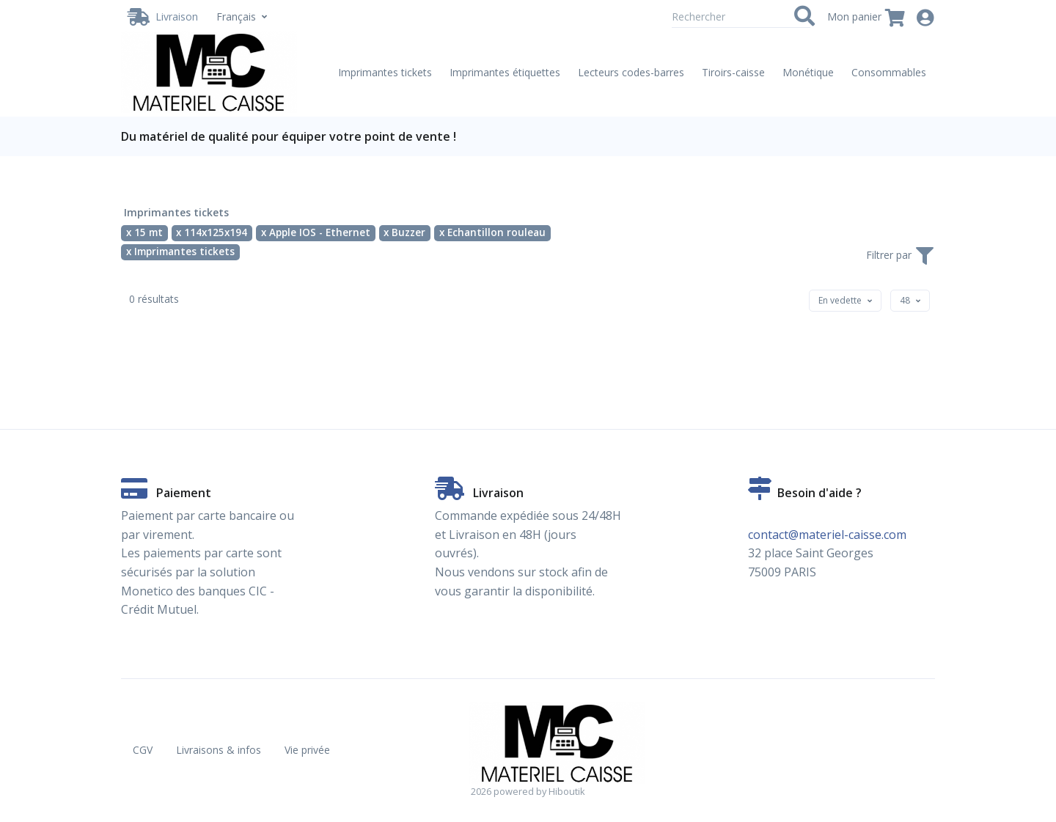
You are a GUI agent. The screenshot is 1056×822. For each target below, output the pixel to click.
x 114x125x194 (211, 232)
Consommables (888, 72)
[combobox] (845, 301)
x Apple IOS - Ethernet (315, 232)
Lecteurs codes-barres (631, 72)
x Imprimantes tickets (180, 251)
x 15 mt (144, 232)
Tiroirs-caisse (733, 72)
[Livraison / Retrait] (163, 17)
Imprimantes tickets (385, 72)
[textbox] (840, 300)
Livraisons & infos (218, 750)
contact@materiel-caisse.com (827, 534)
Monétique (808, 72)
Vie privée (307, 750)
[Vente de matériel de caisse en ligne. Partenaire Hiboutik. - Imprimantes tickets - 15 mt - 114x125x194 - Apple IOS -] (209, 72)
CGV (143, 750)
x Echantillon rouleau (492, 232)
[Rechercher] (741, 17)
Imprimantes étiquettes (505, 72)
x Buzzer (404, 232)
